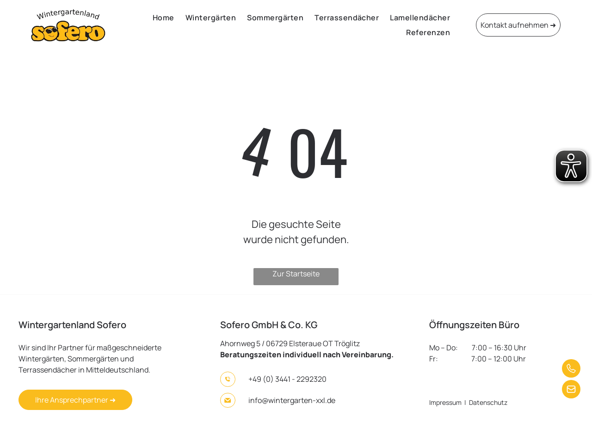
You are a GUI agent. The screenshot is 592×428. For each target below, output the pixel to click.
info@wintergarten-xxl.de (291, 400)
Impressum (445, 402)
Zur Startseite (296, 274)
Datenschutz (488, 402)
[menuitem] (163, 17)
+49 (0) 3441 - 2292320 (287, 379)
